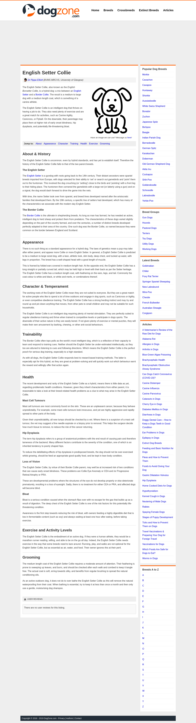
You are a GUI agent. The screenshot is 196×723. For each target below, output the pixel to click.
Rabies (145, 507)
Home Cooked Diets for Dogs (157, 486)
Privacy (61, 718)
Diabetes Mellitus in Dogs (155, 409)
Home (95, 10)
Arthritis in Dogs (150, 349)
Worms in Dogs (150, 558)
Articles (168, 10)
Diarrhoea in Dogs (151, 414)
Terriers (146, 233)
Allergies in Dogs (150, 344)
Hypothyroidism (150, 491)
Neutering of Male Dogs (154, 501)
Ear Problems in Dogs (153, 432)
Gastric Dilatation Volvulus (155, 475)
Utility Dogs (148, 244)
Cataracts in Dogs (151, 399)
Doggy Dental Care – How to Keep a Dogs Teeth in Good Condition (156, 424)
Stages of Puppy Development (157, 517)
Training (74, 143)
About (39, 143)
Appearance (50, 143)
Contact (78, 718)
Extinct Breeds (149, 10)
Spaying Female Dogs (153, 512)
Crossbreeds (126, 10)
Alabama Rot (149, 339)
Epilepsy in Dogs (150, 438)
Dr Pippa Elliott (35, 80)
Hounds (146, 223)
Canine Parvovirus (151, 393)
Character (63, 143)
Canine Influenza (150, 388)
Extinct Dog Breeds (152, 443)
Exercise (93, 143)
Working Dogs (149, 249)
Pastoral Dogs (149, 228)
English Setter (34, 176)
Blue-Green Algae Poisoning (156, 354)
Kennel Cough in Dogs (153, 496)
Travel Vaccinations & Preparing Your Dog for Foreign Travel (154, 535)
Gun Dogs (147, 217)
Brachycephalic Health (153, 360)
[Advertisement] (98, 43)
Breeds (108, 10)
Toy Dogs (147, 238)
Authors (69, 718)
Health (83, 143)
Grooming (105, 143)
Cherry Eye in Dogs (152, 404)
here (129, 137)
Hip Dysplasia (149, 480)
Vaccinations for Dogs (153, 544)
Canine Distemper (151, 383)
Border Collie (42, 94)
